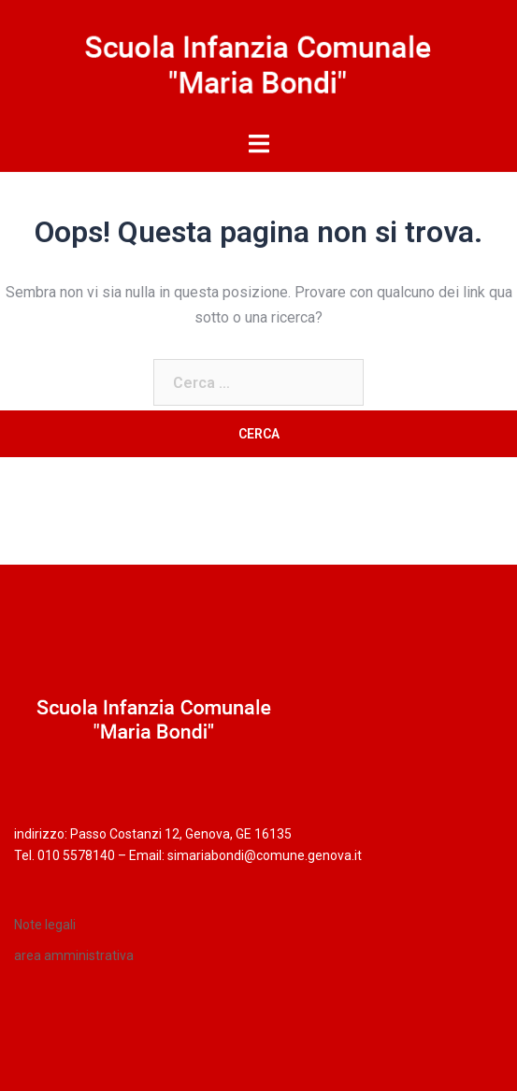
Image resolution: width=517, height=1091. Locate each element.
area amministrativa (74, 955)
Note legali (45, 924)
